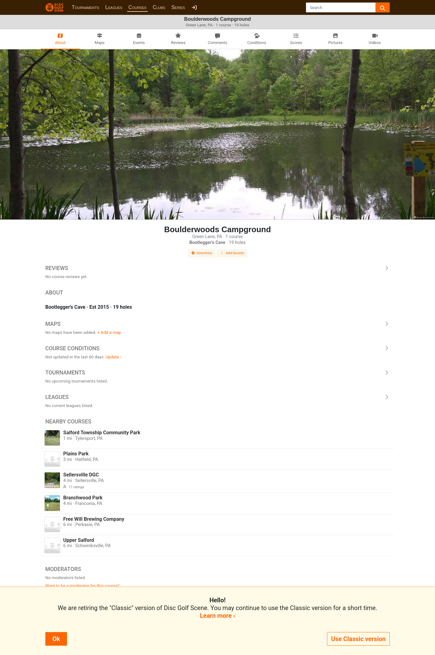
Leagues (113, 7)
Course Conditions (217, 348)
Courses (137, 7)
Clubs (159, 7)
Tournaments (85, 7)
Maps (217, 324)
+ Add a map (109, 332)
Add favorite (232, 253)
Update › (113, 356)
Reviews (217, 268)
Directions (201, 253)
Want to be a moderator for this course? (82, 585)
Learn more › (217, 615)
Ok (56, 639)
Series (178, 7)
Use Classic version (358, 639)
